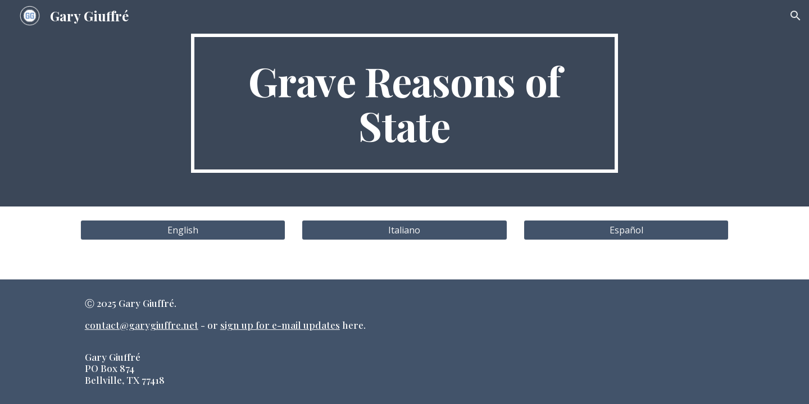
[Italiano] (404, 230)
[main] (404, 103)
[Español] (626, 230)
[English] (183, 230)
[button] (795, 15)
